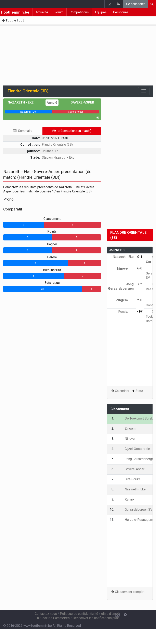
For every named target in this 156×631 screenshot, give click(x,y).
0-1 (139, 257)
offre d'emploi (111, 614)
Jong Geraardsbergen (121, 288)
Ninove (125, 268)
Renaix (126, 312)
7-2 (139, 284)
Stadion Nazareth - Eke (58, 157)
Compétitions (79, 12)
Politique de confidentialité (79, 614)
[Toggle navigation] (144, 91)
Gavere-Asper (79, 102)
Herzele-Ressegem (136, 520)
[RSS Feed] (125, 615)
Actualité (42, 12)
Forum (58, 12)
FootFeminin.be (15, 12)
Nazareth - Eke (23, 102)
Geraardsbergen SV (135, 509)
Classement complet (129, 592)
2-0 (139, 300)
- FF (140, 311)
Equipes (101, 12)
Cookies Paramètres (53, 618)
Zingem (125, 300)
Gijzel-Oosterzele (134, 449)
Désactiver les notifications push (96, 618)
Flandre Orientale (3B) (57, 144)
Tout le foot (13, 20)
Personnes (121, 12)
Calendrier (122, 391)
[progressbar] (28, 111)
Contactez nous (46, 614)
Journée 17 (50, 151)
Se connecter (135, 4)
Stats (139, 391)
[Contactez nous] (117, 615)
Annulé (52, 103)
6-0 (139, 268)
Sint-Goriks (130, 479)
